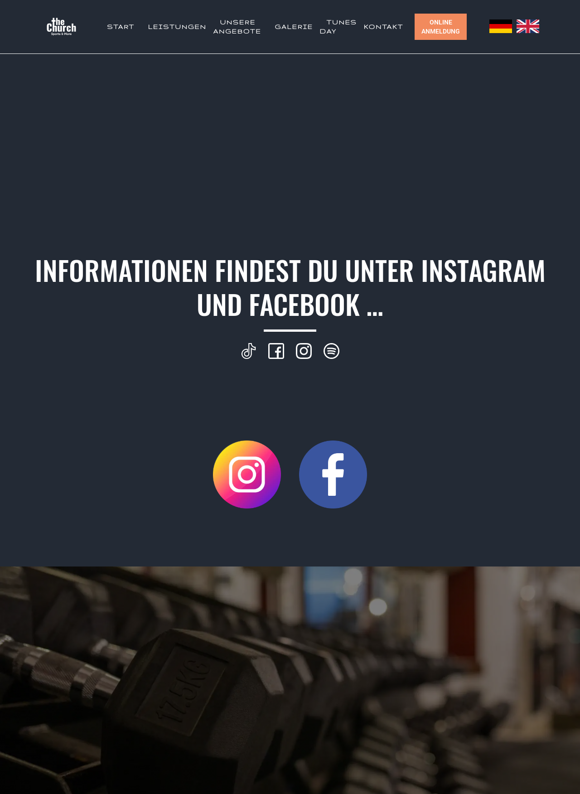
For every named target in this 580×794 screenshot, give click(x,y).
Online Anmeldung (440, 27)
